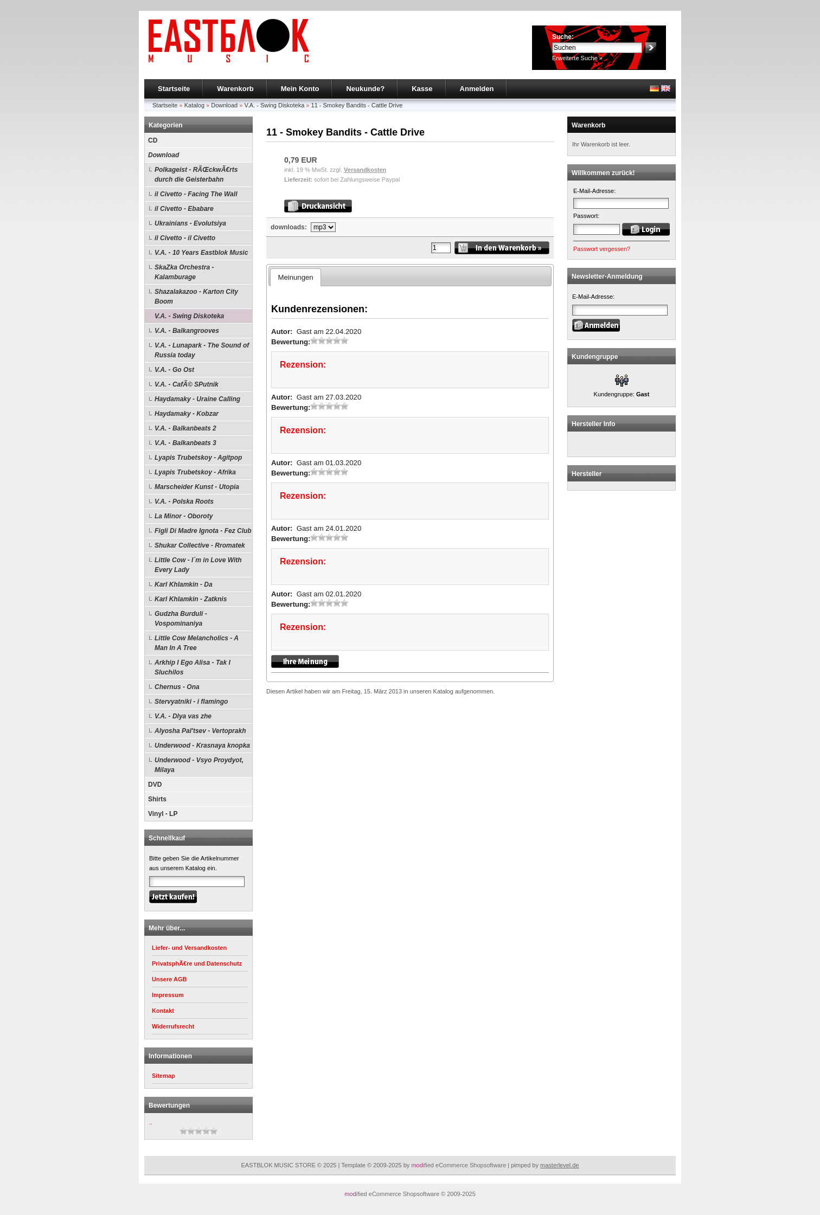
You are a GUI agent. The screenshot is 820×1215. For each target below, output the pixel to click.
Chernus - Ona (177, 687)
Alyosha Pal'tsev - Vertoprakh (200, 731)
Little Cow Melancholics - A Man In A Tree (197, 643)
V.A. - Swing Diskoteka (274, 105)
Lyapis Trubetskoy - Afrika (195, 472)
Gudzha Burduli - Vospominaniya (181, 618)
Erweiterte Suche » (577, 58)
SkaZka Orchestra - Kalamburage (184, 272)
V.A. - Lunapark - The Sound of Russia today (202, 350)
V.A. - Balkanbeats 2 (185, 428)
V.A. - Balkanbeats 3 (185, 443)
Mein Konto (300, 89)
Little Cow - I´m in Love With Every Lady (198, 565)
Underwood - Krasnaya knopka (202, 745)
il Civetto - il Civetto (185, 238)
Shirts (157, 799)
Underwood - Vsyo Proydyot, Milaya (199, 765)
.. (150, 1122)
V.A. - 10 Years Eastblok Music (201, 252)
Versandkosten (365, 169)
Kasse (422, 89)
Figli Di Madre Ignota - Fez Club (203, 531)
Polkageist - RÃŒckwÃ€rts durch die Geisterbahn (196, 174)
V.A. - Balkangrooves (187, 331)
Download (224, 105)
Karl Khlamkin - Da (184, 584)
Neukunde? (365, 89)
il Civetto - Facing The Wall (196, 194)
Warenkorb (235, 89)
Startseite (174, 89)
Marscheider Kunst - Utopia (197, 487)
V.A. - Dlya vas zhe (183, 716)
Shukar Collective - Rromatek (200, 545)
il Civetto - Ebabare (184, 209)
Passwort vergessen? (601, 249)
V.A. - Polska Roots (184, 501)
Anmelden (477, 89)
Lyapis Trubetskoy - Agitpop (198, 457)
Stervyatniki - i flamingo (191, 701)
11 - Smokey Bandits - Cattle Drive (357, 105)
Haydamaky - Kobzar (187, 413)
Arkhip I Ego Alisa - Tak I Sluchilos (192, 667)
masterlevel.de (559, 1165)
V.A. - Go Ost (174, 370)
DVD (155, 784)
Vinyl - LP (162, 814)
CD (152, 140)
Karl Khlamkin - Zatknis (191, 599)
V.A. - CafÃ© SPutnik (187, 384)
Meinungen (295, 277)
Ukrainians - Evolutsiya (190, 223)
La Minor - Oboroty (184, 516)
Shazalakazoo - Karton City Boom (196, 296)
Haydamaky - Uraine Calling (197, 399)
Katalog (194, 105)
